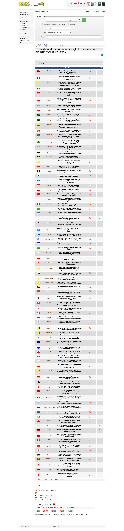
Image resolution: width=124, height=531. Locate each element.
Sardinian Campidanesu (49, 407)
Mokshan (49, 321)
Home (36, 11)
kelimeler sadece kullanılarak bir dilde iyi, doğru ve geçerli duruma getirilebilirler (69, 446)
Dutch (49, 199)
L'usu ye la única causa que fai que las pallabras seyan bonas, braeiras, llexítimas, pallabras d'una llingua (69, 304)
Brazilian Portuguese (49, 142)
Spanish (49, 82)
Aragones (49, 124)
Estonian (49, 212)
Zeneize (49, 475)
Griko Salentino (49, 239)
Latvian (49, 291)
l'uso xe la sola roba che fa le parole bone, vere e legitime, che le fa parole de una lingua (69, 441)
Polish (49, 366)
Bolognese (49, 134)
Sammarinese (49, 402)
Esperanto (49, 209)
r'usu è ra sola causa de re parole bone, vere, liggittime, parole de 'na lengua (69, 450)
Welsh (49, 469)
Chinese (49, 110)
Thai (49, 429)
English (49, 71)
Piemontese (49, 360)
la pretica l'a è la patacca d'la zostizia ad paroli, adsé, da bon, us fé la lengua (69, 386)
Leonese (49, 302)
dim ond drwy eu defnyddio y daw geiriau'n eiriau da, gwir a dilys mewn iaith (69, 470)
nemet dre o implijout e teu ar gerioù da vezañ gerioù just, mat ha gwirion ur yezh (69, 152)
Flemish (49, 222)
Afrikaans (49, 114)
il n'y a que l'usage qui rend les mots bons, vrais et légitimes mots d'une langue (69, 88)
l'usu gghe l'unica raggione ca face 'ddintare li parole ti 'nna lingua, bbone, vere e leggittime (69, 298)
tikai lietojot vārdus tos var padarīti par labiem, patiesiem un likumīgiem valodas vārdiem (69, 292)
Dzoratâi (49, 204)
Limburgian (49, 309)
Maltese (49, 312)
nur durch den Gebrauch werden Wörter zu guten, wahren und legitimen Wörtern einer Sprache (69, 94)
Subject (43, 37)
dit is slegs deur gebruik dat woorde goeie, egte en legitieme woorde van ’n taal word (69, 115)
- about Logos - (56, 526)
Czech (49, 190)
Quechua (49, 377)
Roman (49, 390)
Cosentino (49, 180)
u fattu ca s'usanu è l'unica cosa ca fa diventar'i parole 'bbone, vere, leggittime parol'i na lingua (69, 181)
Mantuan (49, 317)
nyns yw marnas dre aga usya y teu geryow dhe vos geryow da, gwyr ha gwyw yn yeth (69, 171)
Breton (49, 152)
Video (62, 46)
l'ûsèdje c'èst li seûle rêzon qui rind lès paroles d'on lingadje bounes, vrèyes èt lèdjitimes (69, 465)
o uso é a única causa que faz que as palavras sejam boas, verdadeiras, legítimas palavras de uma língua (69, 142)
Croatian (49, 185)
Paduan (49, 337)
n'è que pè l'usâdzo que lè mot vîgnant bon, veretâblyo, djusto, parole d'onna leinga (69, 204)
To (45, 32)
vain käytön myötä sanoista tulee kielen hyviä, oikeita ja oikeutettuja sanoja (69, 217)
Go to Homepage (42, 44)
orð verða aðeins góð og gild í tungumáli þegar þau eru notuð (69, 258)
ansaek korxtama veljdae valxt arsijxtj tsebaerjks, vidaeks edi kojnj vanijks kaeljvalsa (69, 323)
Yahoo (52, 46)
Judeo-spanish (49, 268)
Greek (49, 234)
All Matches (54, 24)
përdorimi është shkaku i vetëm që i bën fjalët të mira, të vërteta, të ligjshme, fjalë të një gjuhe (69, 120)
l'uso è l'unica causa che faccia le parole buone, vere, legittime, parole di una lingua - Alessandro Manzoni (69, 78)
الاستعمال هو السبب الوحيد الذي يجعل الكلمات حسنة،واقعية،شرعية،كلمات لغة (69, 106)
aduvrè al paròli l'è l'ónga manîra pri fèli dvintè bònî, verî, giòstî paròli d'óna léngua (69, 402)
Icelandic (49, 258)
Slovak (49, 420)
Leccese (49, 298)
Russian (49, 100)
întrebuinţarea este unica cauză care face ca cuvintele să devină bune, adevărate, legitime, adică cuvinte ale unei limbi (69, 398)
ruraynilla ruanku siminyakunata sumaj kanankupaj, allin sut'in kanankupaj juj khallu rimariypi (69, 377)
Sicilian (49, 417)
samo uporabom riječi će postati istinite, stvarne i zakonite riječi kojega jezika (69, 185)
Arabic (49, 105)
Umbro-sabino (49, 450)
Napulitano (49, 332)
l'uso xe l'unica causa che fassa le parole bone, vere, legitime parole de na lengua (69, 455)
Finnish (49, 218)
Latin (49, 287)
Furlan (49, 230)
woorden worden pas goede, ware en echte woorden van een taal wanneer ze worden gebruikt (69, 200)
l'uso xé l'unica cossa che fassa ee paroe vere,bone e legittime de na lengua (69, 337)
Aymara (49, 131)
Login (92, 11)
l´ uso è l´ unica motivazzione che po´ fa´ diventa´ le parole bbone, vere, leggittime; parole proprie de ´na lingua (69, 392)
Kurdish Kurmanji (49, 278)
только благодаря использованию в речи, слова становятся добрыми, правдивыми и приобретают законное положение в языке (69, 100)
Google (44, 46)
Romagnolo (49, 387)
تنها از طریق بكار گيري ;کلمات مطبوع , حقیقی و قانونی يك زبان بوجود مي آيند (69, 352)
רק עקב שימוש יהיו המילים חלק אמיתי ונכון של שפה (69, 243)
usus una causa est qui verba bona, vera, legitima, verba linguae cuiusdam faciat (69, 287)
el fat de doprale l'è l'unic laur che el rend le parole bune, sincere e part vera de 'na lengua (69, 148)
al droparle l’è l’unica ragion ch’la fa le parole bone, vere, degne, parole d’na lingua (69, 317)
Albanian (49, 120)
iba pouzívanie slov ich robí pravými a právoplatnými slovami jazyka (69, 421)
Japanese (49, 262)
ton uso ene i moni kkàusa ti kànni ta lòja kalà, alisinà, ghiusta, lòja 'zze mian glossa (69, 239)
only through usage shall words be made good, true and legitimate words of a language (69, 72)
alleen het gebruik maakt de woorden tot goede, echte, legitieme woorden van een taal (69, 224)
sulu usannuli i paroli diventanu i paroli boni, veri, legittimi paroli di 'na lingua (69, 417)
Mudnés (49, 328)
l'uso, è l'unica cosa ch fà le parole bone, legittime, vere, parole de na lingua (69, 356)
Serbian (49, 412)
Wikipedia (57, 46)
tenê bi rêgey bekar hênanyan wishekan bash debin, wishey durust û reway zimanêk (69, 283)
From (44, 28)
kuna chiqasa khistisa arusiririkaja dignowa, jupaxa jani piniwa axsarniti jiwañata (69, 131)
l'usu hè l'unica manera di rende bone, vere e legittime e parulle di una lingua (69, 175)
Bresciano (49, 146)
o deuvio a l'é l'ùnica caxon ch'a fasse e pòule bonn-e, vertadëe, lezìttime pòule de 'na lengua (69, 475)
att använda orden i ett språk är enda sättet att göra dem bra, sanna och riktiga (69, 425)
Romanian (49, 397)
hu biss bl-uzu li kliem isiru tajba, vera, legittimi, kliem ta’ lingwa (69, 313)
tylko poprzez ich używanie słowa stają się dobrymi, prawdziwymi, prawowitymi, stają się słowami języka (69, 366)
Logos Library (38, 46)
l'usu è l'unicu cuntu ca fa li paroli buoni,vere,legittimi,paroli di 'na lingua (69, 157)
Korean (49, 273)
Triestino (49, 439)
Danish (49, 194)
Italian (49, 78)
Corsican (49, 175)
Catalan (49, 162)
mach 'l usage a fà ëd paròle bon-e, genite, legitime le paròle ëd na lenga (69, 361)
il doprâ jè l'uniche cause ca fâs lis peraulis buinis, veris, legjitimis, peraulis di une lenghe (69, 230)
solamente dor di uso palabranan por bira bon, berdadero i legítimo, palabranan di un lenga (69, 343)
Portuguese (49, 370)
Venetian (49, 455)
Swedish (49, 425)
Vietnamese (49, 458)
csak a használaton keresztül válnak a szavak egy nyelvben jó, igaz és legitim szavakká (69, 254)
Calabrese (49, 156)
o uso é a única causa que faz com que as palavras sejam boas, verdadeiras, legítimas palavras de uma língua (69, 372)
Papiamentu (49, 341)
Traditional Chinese (49, 435)
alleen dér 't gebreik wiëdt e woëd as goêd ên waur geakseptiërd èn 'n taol (69, 309)
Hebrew (49, 243)
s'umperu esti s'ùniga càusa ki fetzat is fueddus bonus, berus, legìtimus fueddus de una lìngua (69, 408)
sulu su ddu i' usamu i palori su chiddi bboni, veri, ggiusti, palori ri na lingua (69, 167)
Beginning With (63, 24)
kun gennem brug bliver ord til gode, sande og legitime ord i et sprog (69, 194)
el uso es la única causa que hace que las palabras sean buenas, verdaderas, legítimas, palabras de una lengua (69, 84)
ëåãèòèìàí (69, 219)
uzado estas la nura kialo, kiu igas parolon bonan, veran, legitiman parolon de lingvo (69, 209)
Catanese (49, 166)
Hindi (49, 248)
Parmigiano (49, 348)
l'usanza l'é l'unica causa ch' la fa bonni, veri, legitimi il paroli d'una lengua (69, 348)
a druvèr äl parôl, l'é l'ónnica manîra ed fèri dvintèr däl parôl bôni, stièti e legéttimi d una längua (69, 136)
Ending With (71, 24)
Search (44, 20)
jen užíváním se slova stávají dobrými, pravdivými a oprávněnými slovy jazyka (69, 190)
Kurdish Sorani (49, 282)
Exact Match (46, 24)
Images (48, 46)
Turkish (49, 446)
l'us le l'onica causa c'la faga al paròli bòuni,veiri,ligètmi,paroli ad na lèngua (69, 382)
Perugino (49, 356)
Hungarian (49, 252)
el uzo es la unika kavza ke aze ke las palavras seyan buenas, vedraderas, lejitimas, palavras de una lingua (69, 269)
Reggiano (49, 381)
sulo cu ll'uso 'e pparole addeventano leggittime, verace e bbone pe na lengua (69, 333)
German (49, 92)
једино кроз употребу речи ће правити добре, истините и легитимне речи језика (69, 412)
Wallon (49, 465)
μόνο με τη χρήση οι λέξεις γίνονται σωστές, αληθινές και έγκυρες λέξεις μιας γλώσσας (69, 235)
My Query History (43, 11)
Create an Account (100, 11)
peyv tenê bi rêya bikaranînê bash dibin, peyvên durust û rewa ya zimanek (69, 278)
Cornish (49, 171)
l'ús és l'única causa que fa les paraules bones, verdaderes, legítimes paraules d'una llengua (69, 162)
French (49, 88)
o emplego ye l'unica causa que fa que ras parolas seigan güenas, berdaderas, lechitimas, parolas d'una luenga (69, 126)
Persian (49, 351)
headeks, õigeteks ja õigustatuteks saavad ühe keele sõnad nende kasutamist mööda (69, 213)
